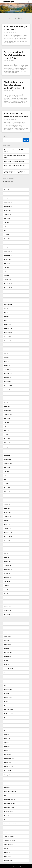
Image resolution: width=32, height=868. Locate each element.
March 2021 (7, 361)
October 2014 (7, 540)
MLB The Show (7, 762)
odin (5, 783)
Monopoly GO (7, 770)
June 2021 (6, 349)
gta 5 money (7, 734)
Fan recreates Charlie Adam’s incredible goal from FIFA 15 (14, 55)
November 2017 (8, 455)
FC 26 (5, 705)
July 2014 (6, 549)
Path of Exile (7, 787)
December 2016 (8, 496)
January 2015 (7, 528)
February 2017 (7, 491)
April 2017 (6, 483)
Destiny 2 (6, 677)
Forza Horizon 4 (8, 721)
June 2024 (6, 271)
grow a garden (7, 730)
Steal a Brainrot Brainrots (10, 823)
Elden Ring (6, 693)
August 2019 (7, 398)
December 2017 (8, 451)
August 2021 (7, 345)
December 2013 (8, 569)
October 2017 (7, 459)
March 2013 (7, 602)
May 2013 (6, 593)
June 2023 (6, 296)
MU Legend (7, 774)
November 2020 (8, 377)
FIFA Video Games (8, 709)
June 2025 (6, 226)
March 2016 (7, 508)
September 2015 (8, 516)
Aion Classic (7, 632)
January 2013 (7, 610)
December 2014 (8, 532)
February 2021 (7, 365)
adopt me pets (7, 624)
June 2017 (6, 475)
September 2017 (8, 463)
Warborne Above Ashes (9, 840)
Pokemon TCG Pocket (9, 807)
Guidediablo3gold (8, 2)
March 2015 (7, 524)
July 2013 (6, 585)
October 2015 (7, 512)
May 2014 (6, 553)
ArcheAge (6, 640)
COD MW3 (7, 664)
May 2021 (6, 353)
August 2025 (7, 218)
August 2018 (7, 418)
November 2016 (8, 500)
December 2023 (8, 283)
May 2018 (6, 430)
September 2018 (8, 414)
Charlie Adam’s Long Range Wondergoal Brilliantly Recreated (14, 85)
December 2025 (8, 202)
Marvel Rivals (7, 754)
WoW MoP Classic (8, 860)
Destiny (6, 672)
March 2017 (7, 487)
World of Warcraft (8, 852)
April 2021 (6, 357)
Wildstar (6, 848)
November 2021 (8, 332)
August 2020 (7, 389)
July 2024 (6, 267)
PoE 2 (5, 795)
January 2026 (7, 198)
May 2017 (6, 479)
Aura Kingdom (7, 644)
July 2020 (6, 394)
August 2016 (7, 504)
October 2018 (7, 410)
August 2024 (7, 263)
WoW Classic (7, 856)
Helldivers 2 (7, 738)
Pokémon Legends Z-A (9, 799)
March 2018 (7, 438)
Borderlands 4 (7, 656)
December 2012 (8, 614)
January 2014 (7, 565)
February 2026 (7, 194)
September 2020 (8, 385)
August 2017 (7, 467)
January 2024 (7, 279)
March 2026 (7, 189)
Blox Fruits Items (8, 652)
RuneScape (6, 819)
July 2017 (6, 471)
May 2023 (6, 300)
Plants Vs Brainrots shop (10, 791)
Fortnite (6, 717)
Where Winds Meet (8, 844)
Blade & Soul (7, 648)
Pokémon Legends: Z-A (9, 803)
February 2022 (7, 324)
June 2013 (6, 589)
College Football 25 (8, 668)
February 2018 (7, 442)
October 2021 (7, 336)
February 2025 (7, 243)
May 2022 (6, 312)
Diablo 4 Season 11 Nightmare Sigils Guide (14, 161)
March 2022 (7, 320)
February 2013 (7, 606)
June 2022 (6, 308)
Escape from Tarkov (8, 697)
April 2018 (6, 434)
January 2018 (7, 447)
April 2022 (6, 316)
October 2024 (7, 259)
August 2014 (7, 545)
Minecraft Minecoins (9, 758)
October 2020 (7, 381)
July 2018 (6, 422)
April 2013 (6, 598)
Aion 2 (5, 628)
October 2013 (7, 573)
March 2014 (7, 557)
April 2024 (6, 275)
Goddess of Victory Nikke (10, 726)
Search (5, 136)
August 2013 (7, 581)
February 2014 (7, 561)
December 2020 (8, 373)
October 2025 (7, 210)
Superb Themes (24, 866)
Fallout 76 (6, 701)
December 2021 (8, 328)
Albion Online (7, 636)
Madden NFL (7, 746)
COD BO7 (6, 660)
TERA (5, 828)
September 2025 (8, 214)
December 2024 (8, 251)
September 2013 (8, 577)
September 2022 (8, 304)
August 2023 (7, 292)
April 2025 (6, 234)
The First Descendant (9, 836)
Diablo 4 (6, 685)
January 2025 (7, 247)
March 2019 (7, 406)
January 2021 (7, 369)
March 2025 (7, 238)
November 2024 (8, 255)
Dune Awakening (8, 689)
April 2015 (6, 520)
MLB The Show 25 (8, 766)
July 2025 (6, 222)
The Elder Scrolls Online (9, 832)
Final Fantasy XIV (8, 713)
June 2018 (6, 426)
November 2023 (8, 287)
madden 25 (6, 742)
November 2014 (8, 536)
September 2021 (8, 340)
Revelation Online (8, 811)
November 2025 (8, 206)
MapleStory (7, 750)
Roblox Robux (7, 815)
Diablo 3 (6, 681)
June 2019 (6, 402)
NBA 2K (6, 779)
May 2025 (6, 230)
